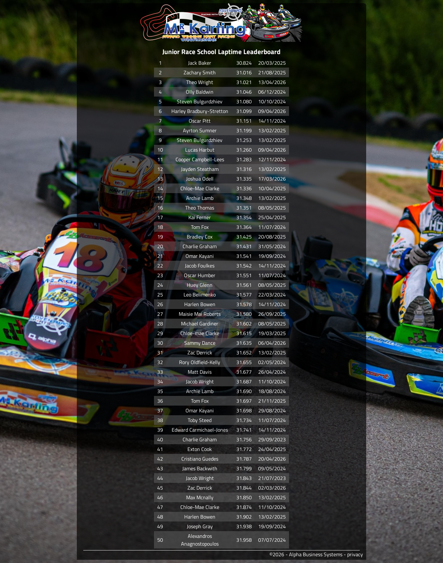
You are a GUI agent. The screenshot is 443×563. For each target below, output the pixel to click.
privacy (355, 554)
